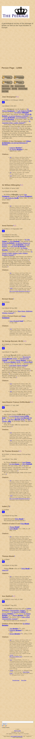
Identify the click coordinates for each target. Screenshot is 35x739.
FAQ (12, 86)
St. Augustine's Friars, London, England (16, 122)
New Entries (5, 86)
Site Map (14, 88)
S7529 (11, 655)
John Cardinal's (14, 736)
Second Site (19, 736)
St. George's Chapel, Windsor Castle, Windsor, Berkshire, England (17, 253)
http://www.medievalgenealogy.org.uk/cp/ (20, 291)
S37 (11, 175)
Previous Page (23, 88)
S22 (11, 660)
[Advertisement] (17, 48)
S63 (11, 391)
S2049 (11, 670)
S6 (10, 157)
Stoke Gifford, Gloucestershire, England (16, 618)
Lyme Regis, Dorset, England (18, 365)
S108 (11, 288)
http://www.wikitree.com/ (16, 656)
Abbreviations (6, 88)
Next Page (5, 91)
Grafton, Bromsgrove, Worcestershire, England (16, 609)
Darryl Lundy (17, 730)
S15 (11, 329)
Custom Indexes (19, 86)
